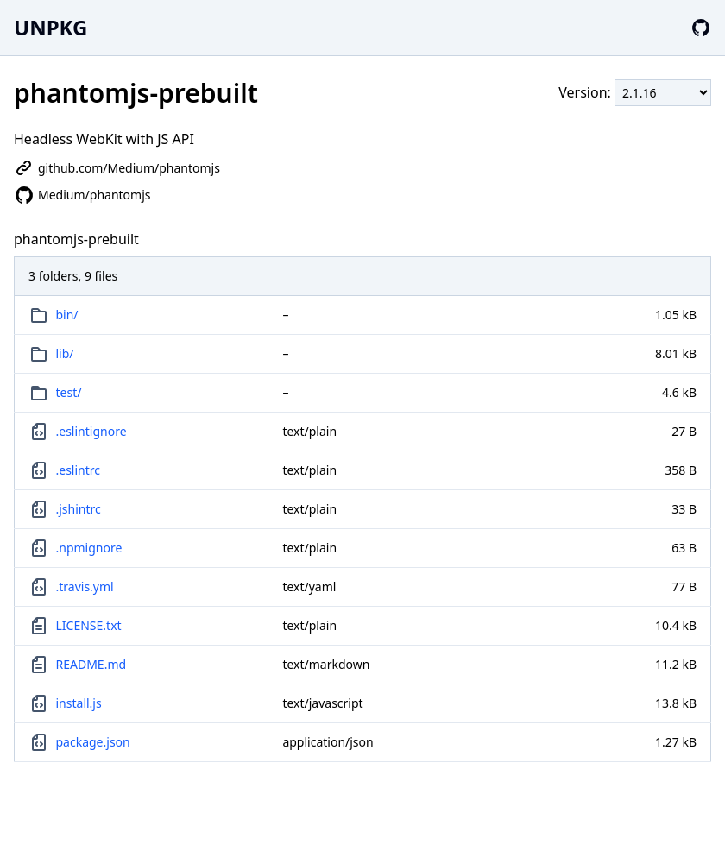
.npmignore (89, 547)
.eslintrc (78, 470)
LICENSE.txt (89, 625)
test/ (69, 392)
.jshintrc (78, 509)
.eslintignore (91, 431)
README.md (91, 664)
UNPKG (50, 27)
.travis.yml (85, 586)
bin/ (67, 314)
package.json (93, 742)
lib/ (65, 353)
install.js (79, 703)
